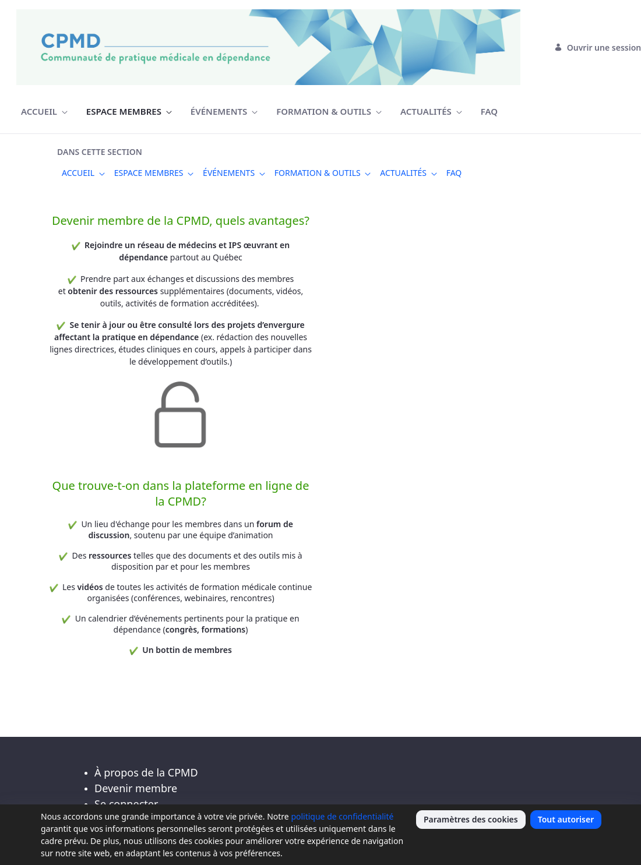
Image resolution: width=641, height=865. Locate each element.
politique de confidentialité (342, 816)
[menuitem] (44, 111)
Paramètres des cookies (471, 819)
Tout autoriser (566, 819)
